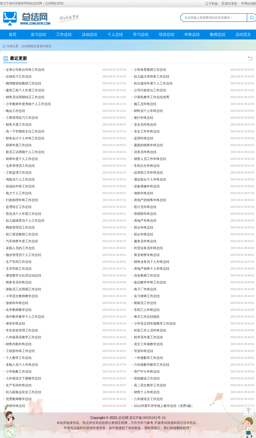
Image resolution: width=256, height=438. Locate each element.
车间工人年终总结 (147, 310)
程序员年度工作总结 (148, 337)
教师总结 (217, 34)
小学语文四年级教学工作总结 (155, 323)
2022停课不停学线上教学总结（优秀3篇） (164, 406)
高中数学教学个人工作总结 (25, 316)
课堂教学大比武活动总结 (23, 275)
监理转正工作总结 (19, 207)
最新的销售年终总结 (148, 145)
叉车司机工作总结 (19, 268)
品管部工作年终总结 (148, 172)
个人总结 (115, 34)
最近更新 (229, 3)
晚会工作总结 (15, 111)
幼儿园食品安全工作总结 (23, 392)
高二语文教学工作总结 (150, 385)
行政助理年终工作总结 (22, 200)
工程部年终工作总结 (20, 351)
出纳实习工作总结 (19, 76)
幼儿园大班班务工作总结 (151, 76)
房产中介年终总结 (147, 371)
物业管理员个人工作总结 (23, 255)
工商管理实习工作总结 (22, 117)
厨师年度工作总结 (19, 145)
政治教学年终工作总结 (150, 282)
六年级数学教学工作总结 (151, 364)
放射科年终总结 (17, 303)
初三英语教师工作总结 (22, 234)
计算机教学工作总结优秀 (151, 97)
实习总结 (38, 34)
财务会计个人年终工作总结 (25, 138)
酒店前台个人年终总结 (150, 179)
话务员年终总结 (145, 152)
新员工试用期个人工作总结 (25, 152)
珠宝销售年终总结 (147, 255)
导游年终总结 (143, 351)
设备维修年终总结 (147, 186)
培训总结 (166, 34)
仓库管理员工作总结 (20, 165)
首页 (13, 34)
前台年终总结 (143, 227)
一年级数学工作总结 (148, 358)
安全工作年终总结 (147, 131)
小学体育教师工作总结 (150, 69)
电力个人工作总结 (19, 193)
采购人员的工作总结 (20, 248)
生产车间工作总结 (19, 261)
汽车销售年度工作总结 (22, 241)
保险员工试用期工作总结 (23, 289)
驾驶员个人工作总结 (20, 179)
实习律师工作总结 (147, 296)
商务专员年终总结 (19, 282)
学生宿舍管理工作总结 (22, 330)
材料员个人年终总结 (148, 111)
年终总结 (192, 34)
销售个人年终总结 (147, 392)
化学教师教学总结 (19, 310)
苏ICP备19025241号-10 (147, 418)
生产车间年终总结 (19, 385)
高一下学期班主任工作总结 (25, 131)
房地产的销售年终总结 (150, 200)
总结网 (25, 46)
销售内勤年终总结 (19, 344)
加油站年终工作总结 (20, 186)
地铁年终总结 (143, 193)
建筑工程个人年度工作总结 (25, 90)
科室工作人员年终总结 (150, 330)
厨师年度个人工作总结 (22, 159)
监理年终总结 (143, 138)
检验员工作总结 (145, 303)
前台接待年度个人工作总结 (153, 83)
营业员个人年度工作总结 (23, 213)
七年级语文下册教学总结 (23, 378)
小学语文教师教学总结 (22, 296)
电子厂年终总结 (145, 289)
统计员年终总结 (145, 207)
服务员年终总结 (145, 241)
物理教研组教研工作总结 (23, 83)
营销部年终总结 (145, 213)
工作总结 (64, 34)
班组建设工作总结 (147, 378)
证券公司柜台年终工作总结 (25, 69)
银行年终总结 (143, 117)
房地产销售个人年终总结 (151, 268)
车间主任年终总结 (147, 165)
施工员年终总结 (145, 104)
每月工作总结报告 (147, 316)
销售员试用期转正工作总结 (25, 97)
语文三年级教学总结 (148, 344)
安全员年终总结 (145, 124)
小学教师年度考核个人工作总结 (28, 104)
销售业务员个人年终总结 (151, 261)
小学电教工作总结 (19, 371)
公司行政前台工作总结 (150, 90)
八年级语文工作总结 (148, 399)
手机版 (211, 3)
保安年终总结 (15, 323)
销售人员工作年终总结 (150, 159)
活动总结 (89, 34)
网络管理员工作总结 (20, 227)
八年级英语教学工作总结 (23, 337)
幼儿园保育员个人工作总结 (25, 220)
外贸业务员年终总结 (148, 248)
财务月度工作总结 (19, 124)
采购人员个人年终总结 (22, 364)
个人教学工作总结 (19, 358)
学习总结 (140, 34)
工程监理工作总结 (19, 172)
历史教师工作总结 (147, 275)
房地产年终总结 (145, 220)
